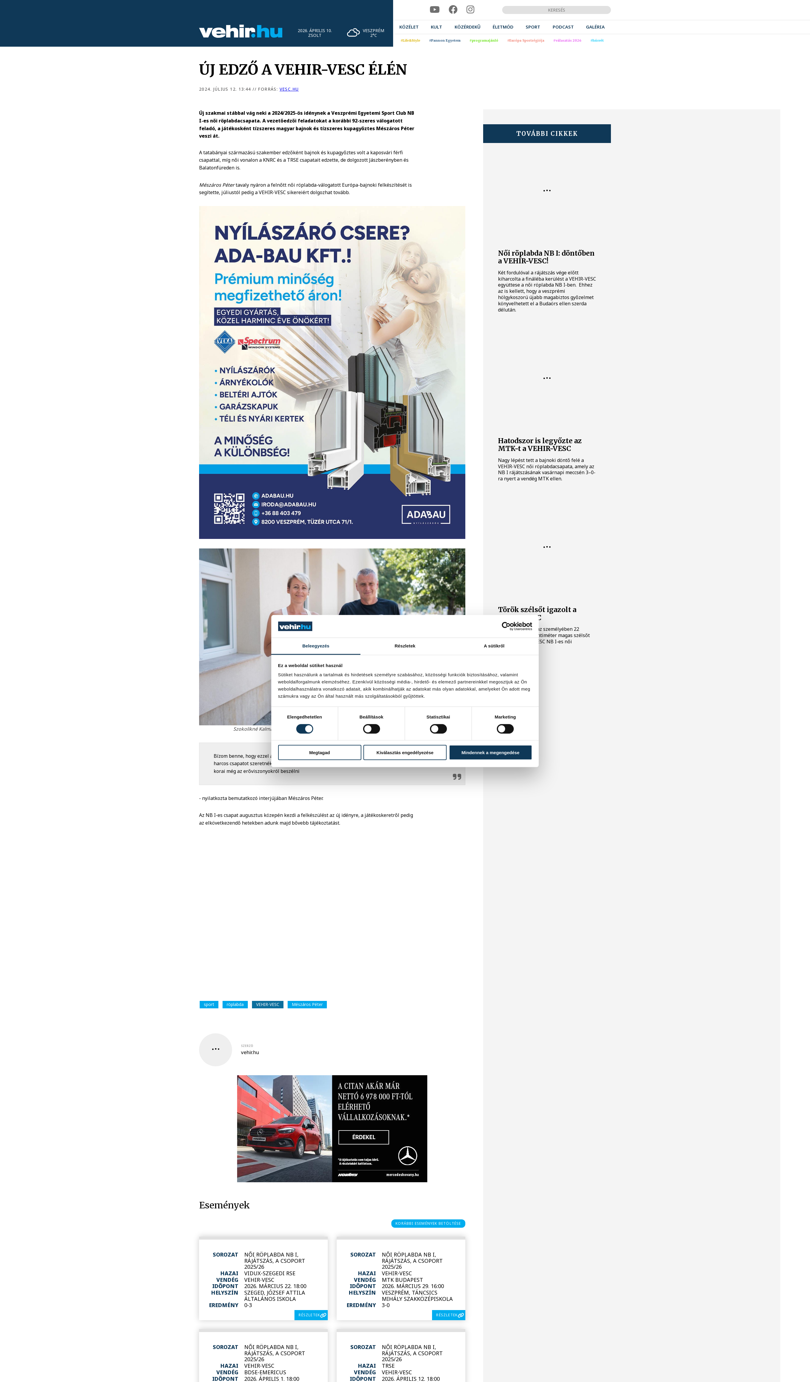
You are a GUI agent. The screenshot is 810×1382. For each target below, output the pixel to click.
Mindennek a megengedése (490, 752)
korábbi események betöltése (428, 1223)
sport (209, 1004)
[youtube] (435, 10)
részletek (309, 1314)
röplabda (235, 1004)
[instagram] (470, 10)
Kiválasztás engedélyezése (405, 752)
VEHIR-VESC (267, 1004)
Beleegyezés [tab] (315, 645)
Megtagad (319, 752)
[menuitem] (409, 27)
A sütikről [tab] (494, 645)
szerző (247, 1046)
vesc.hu (289, 89)
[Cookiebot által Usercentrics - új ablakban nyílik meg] (506, 626)
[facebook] (453, 10)
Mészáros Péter (307, 1004)
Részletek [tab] (405, 645)
